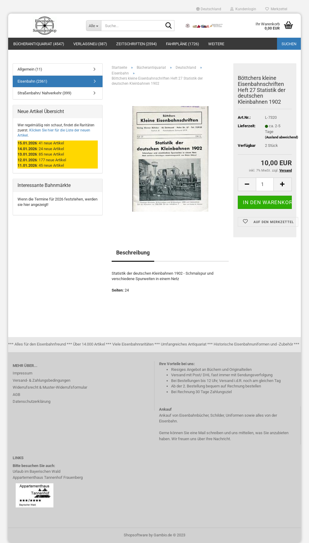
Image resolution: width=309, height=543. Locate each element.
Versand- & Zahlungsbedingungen (41, 380)
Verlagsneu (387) (90, 44)
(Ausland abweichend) (281, 137)
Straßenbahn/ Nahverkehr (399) (45, 93)
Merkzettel (276, 9)
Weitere (216, 44)
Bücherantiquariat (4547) (38, 44)
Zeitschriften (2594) (136, 44)
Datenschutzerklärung (31, 401)
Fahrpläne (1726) (182, 44)
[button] (209, 9)
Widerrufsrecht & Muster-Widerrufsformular (50, 387)
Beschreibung (133, 252)
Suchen (289, 44)
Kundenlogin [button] (243, 9)
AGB (16, 394)
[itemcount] (265, 184)
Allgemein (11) (30, 69)
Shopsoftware (136, 535)
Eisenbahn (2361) (32, 81)
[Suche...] (93, 25)
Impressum (22, 373)
